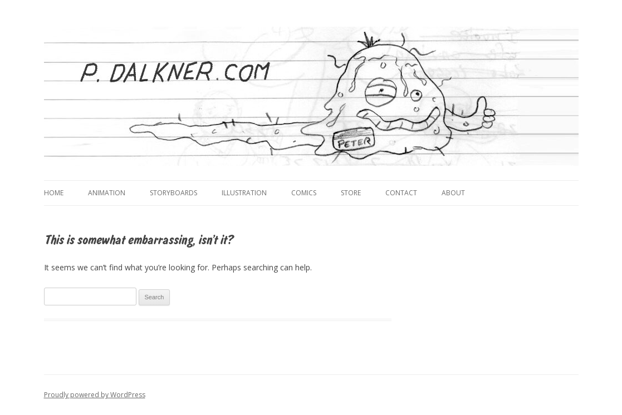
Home (53, 192)
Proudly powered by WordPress (94, 394)
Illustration (244, 192)
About (453, 192)
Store (351, 192)
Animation (106, 192)
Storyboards (173, 192)
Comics (303, 192)
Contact (401, 192)
